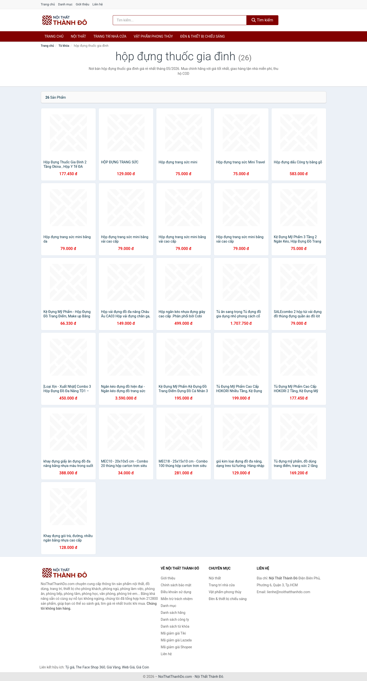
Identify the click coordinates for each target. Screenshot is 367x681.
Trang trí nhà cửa (110, 36)
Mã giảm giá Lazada (176, 640)
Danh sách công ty (175, 619)
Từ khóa (64, 45)
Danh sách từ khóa (175, 626)
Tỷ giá (69, 667)
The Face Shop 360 (90, 667)
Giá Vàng (113, 667)
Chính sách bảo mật (176, 585)
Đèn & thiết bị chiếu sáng (202, 36)
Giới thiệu (82, 4)
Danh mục (65, 4)
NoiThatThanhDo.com (175, 677)
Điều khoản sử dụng (176, 592)
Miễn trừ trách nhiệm (176, 599)
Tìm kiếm (262, 20)
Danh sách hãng (173, 613)
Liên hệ (98, 4)
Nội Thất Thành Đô (209, 677)
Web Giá (128, 667)
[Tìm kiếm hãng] (180, 20)
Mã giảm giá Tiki (173, 633)
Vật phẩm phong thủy (153, 36)
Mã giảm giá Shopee (176, 647)
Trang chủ (48, 4)
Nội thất (78, 36)
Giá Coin (142, 667)
